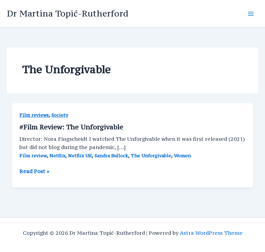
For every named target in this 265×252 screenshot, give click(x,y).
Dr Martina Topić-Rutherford (67, 13)
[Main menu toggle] (251, 14)
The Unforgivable (151, 156)
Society (59, 115)
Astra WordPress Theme (211, 233)
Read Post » (34, 171)
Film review (33, 156)
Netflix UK (80, 156)
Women (182, 156)
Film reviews (34, 115)
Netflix (57, 156)
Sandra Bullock (111, 156)
